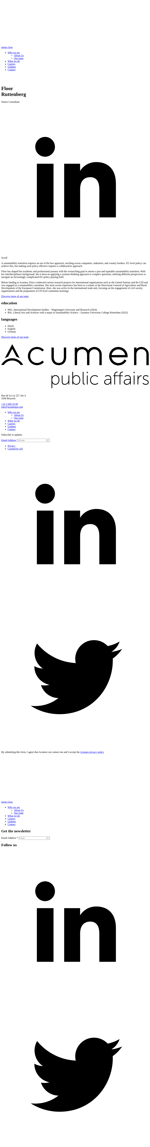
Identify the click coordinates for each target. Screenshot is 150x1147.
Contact (12, 69)
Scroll (4, 257)
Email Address (10, 440)
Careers (11, 64)
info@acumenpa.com (12, 407)
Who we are (14, 52)
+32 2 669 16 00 (9, 404)
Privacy (11, 446)
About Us (19, 55)
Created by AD (15, 448)
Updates (12, 66)
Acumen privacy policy (92, 752)
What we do (14, 61)
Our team (18, 58)
